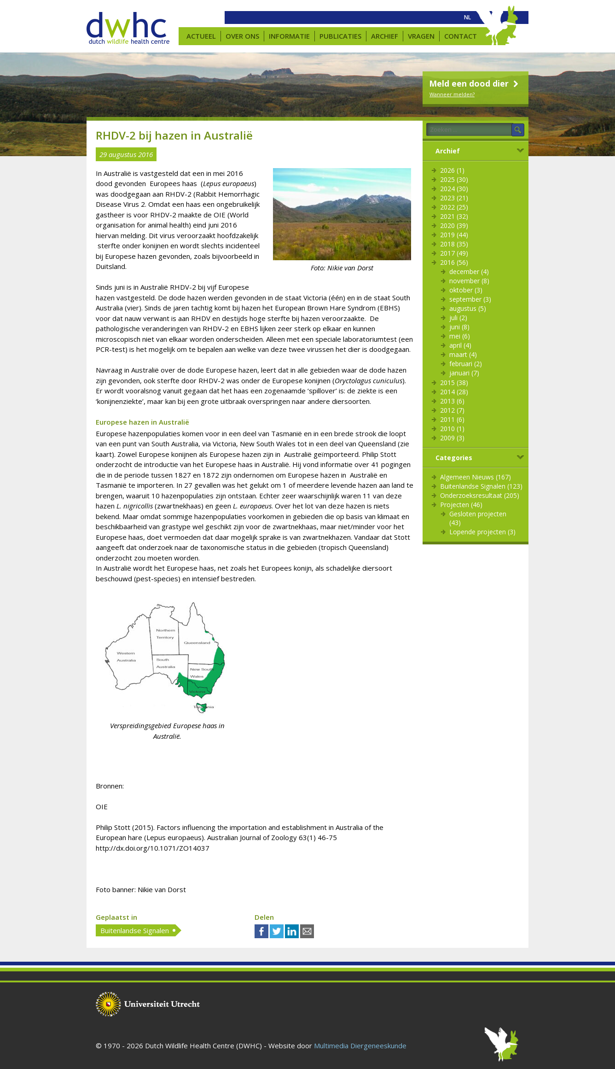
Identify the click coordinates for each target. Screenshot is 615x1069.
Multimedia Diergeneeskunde (360, 1045)
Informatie (289, 36)
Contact (460, 36)
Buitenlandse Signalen (134, 930)
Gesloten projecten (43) (477, 518)
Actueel (201, 36)
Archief (384, 36)
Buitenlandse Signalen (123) (481, 486)
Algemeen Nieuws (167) (475, 477)
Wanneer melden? (452, 94)
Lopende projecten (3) (482, 531)
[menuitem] (467, 17)
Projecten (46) (461, 504)
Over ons (242, 36)
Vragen (421, 36)
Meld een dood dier (475, 83)
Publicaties (340, 36)
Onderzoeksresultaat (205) (479, 495)
